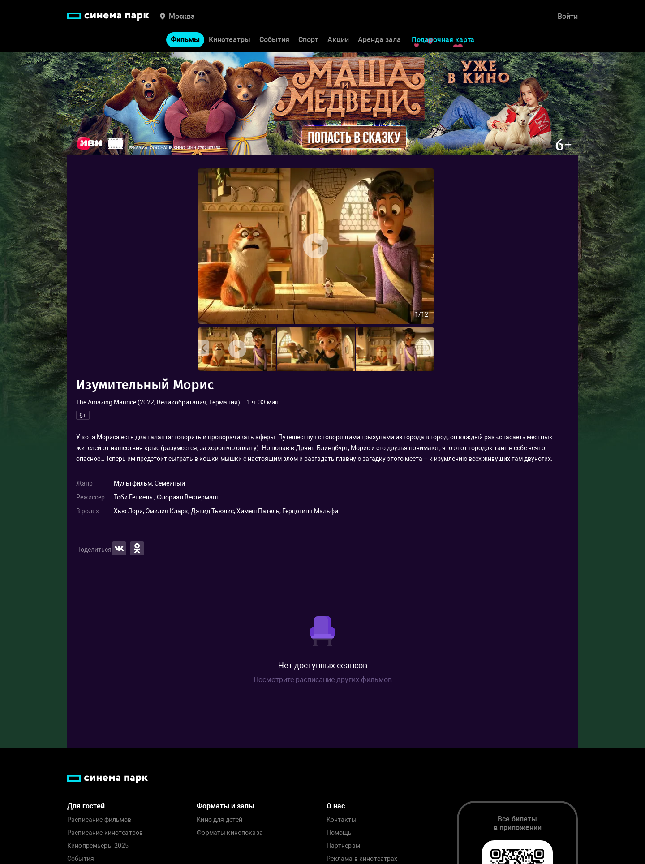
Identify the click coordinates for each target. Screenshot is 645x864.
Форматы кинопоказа (230, 833)
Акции (338, 39)
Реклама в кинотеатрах (362, 858)
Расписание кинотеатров (105, 833)
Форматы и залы (225, 806)
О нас (336, 806)
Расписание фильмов (99, 820)
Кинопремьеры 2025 (98, 846)
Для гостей (86, 806)
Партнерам (343, 846)
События (274, 39)
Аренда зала (379, 39)
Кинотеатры (229, 39)
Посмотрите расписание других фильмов (323, 679)
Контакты (342, 820)
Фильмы (185, 39)
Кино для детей (219, 820)
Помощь (339, 833)
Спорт (308, 39)
